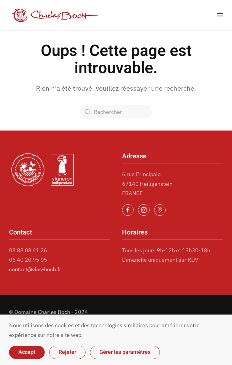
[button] (220, 15)
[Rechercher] (116, 111)
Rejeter (67, 352)
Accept (26, 352)
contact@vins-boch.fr (35, 269)
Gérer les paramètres (124, 352)
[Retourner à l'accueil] (55, 15)
